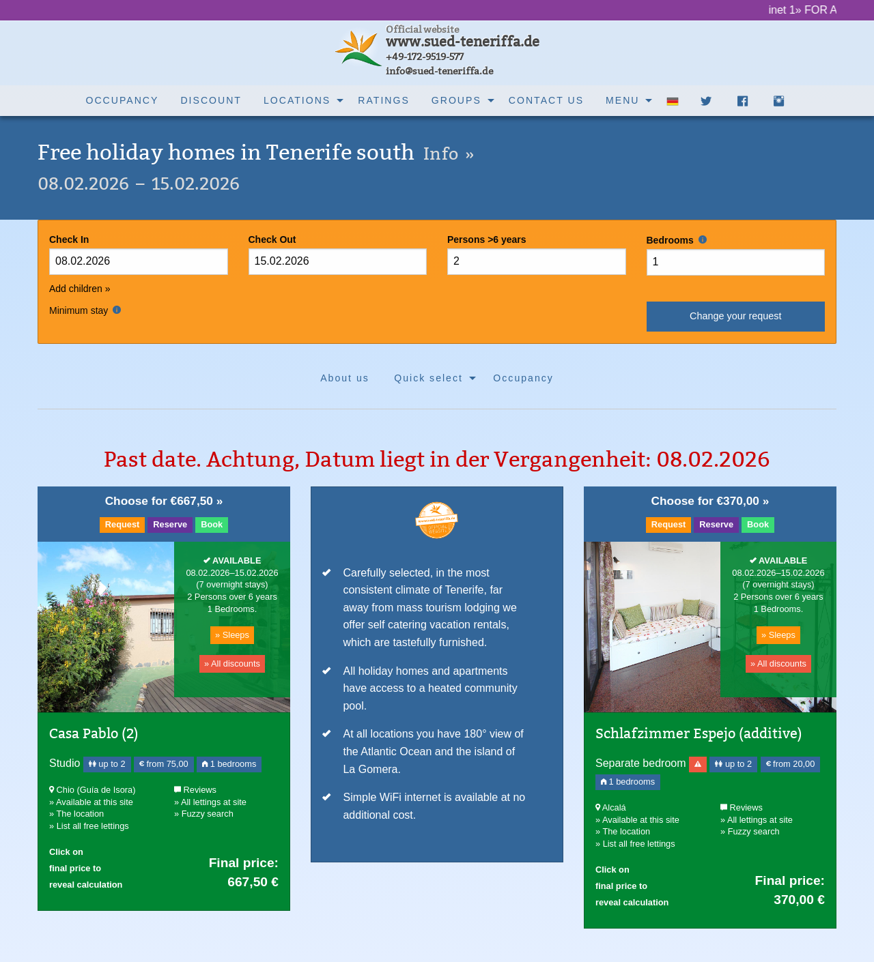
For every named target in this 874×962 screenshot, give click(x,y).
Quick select (428, 378)
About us (344, 378)
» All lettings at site (210, 802)
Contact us (546, 100)
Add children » (80, 288)
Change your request (735, 315)
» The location (76, 813)
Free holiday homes (256, 152)
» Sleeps (232, 635)
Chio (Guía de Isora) (92, 790)
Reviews (195, 790)
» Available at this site (91, 802)
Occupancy (122, 100)
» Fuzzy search (204, 813)
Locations (297, 100)
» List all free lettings (89, 826)
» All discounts (232, 663)
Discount (211, 100)
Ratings (384, 100)
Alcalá (610, 807)
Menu (622, 100)
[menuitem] (122, 100)
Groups (456, 100)
